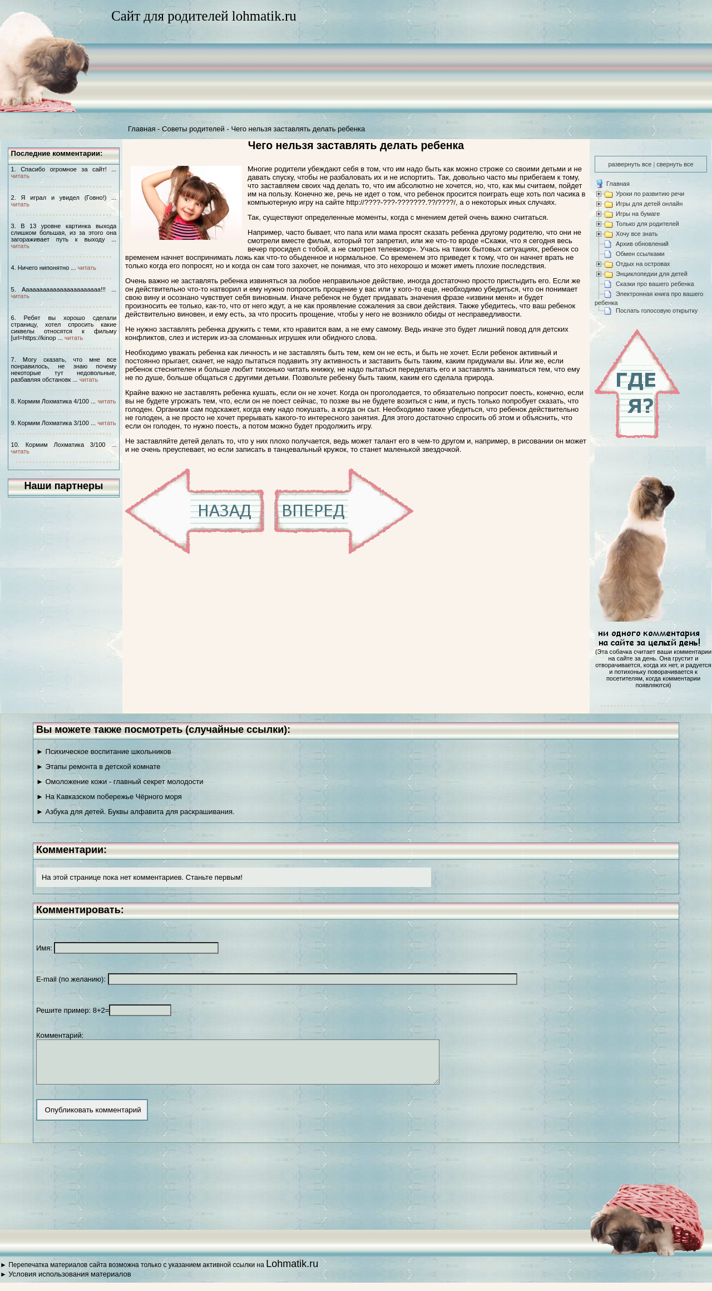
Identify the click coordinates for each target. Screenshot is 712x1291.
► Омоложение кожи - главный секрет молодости (120, 781)
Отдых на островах (643, 263)
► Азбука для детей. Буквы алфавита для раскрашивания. (135, 811)
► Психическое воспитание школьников (103, 751)
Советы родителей (193, 129)
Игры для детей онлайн (649, 203)
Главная (141, 129)
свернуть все (674, 164)
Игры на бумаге (638, 213)
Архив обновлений (642, 243)
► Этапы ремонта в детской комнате (98, 766)
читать (20, 176)
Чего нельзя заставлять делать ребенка (298, 129)
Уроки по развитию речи (650, 193)
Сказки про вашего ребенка (655, 283)
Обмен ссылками (640, 253)
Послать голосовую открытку (657, 310)
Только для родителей (647, 223)
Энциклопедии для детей (652, 273)
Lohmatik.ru (292, 1272)
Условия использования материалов (69, 1282)
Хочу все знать (637, 233)
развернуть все (629, 164)
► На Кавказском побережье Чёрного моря (109, 796)
